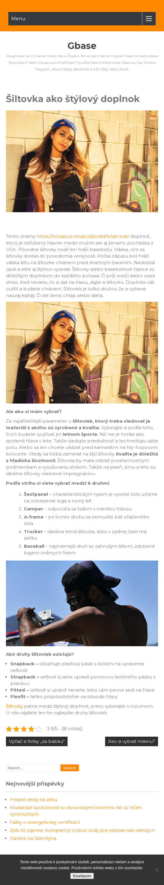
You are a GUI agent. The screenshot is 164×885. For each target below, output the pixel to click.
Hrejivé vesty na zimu (33, 799)
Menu (18, 18)
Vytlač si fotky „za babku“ (37, 741)
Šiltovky (14, 706)
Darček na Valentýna (33, 838)
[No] (157, 870)
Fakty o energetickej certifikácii (45, 822)
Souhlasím (82, 876)
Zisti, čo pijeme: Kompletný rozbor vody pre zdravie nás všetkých (82, 830)
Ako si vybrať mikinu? (131, 741)
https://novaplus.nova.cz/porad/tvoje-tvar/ (83, 236)
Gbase (82, 45)
